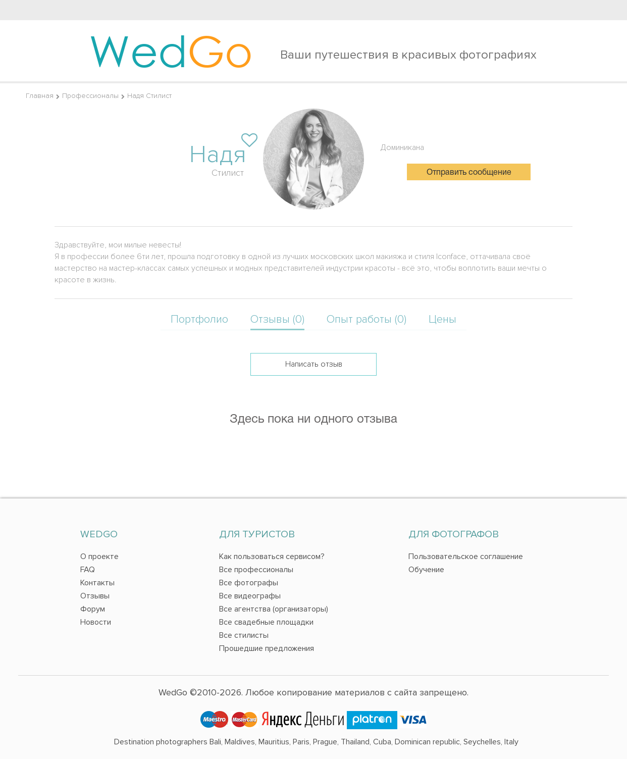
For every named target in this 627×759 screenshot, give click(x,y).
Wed (171, 50)
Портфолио (199, 319)
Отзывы (95, 596)
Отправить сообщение (469, 172)
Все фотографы (248, 583)
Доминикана (402, 147)
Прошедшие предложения (266, 648)
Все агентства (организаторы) (273, 609)
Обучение (426, 570)
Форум (92, 609)
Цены (442, 319)
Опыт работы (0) (366, 319)
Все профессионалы (256, 570)
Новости (95, 622)
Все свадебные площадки (266, 622)
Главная (40, 95)
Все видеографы (250, 596)
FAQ (87, 570)
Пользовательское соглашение (465, 556)
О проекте (99, 556)
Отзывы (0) (277, 319)
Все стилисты (244, 635)
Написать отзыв (313, 364)
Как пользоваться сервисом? (272, 556)
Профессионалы (90, 95)
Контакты (97, 583)
